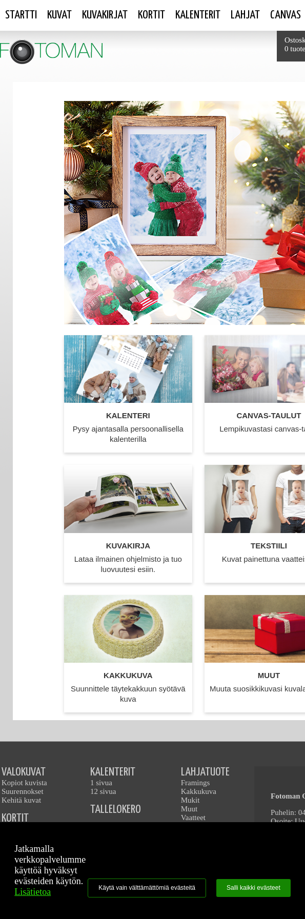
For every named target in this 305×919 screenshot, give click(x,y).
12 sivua (103, 791)
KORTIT (15, 818)
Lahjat (245, 15)
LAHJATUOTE (205, 772)
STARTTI (21, 15)
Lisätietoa (32, 892)
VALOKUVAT (24, 772)
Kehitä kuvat (21, 800)
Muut (189, 809)
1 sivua (101, 783)
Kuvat (59, 15)
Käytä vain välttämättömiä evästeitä (146, 887)
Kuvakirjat (105, 15)
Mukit (190, 800)
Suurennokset (23, 791)
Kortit (151, 15)
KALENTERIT (112, 772)
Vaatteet (193, 817)
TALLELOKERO (115, 809)
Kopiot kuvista (24, 783)
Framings (195, 783)
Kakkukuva (198, 791)
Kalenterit (197, 15)
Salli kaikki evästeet (253, 887)
